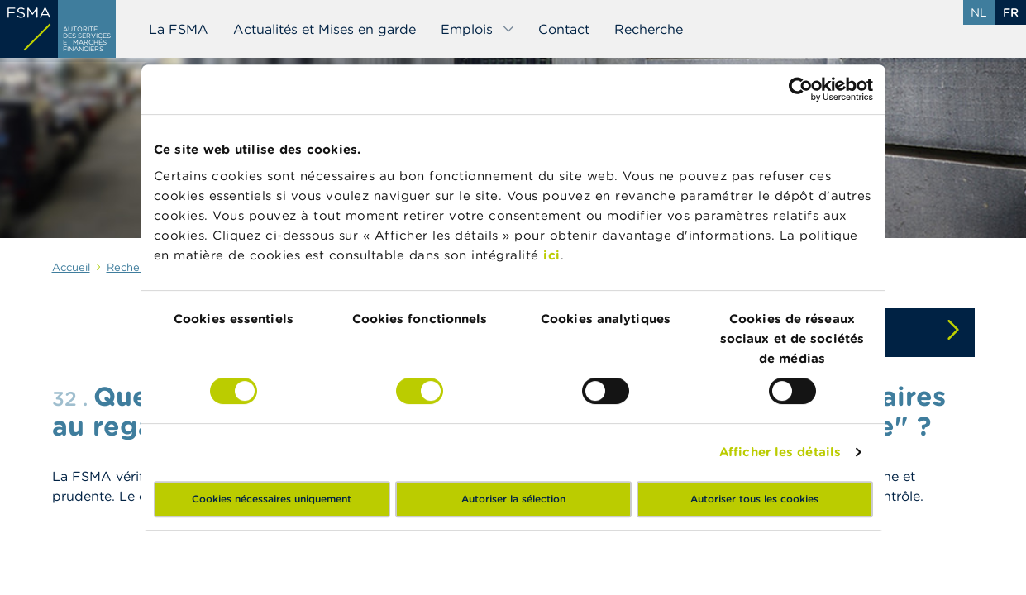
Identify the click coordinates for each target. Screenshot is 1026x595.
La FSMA (178, 29)
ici (552, 255)
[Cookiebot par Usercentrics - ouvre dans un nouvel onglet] (800, 89)
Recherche (648, 29)
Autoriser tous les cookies (754, 499)
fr (1011, 12)
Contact (563, 29)
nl (979, 12)
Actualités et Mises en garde (324, 29)
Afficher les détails (780, 451)
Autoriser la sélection (513, 499)
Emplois (478, 29)
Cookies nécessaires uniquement (271, 499)
